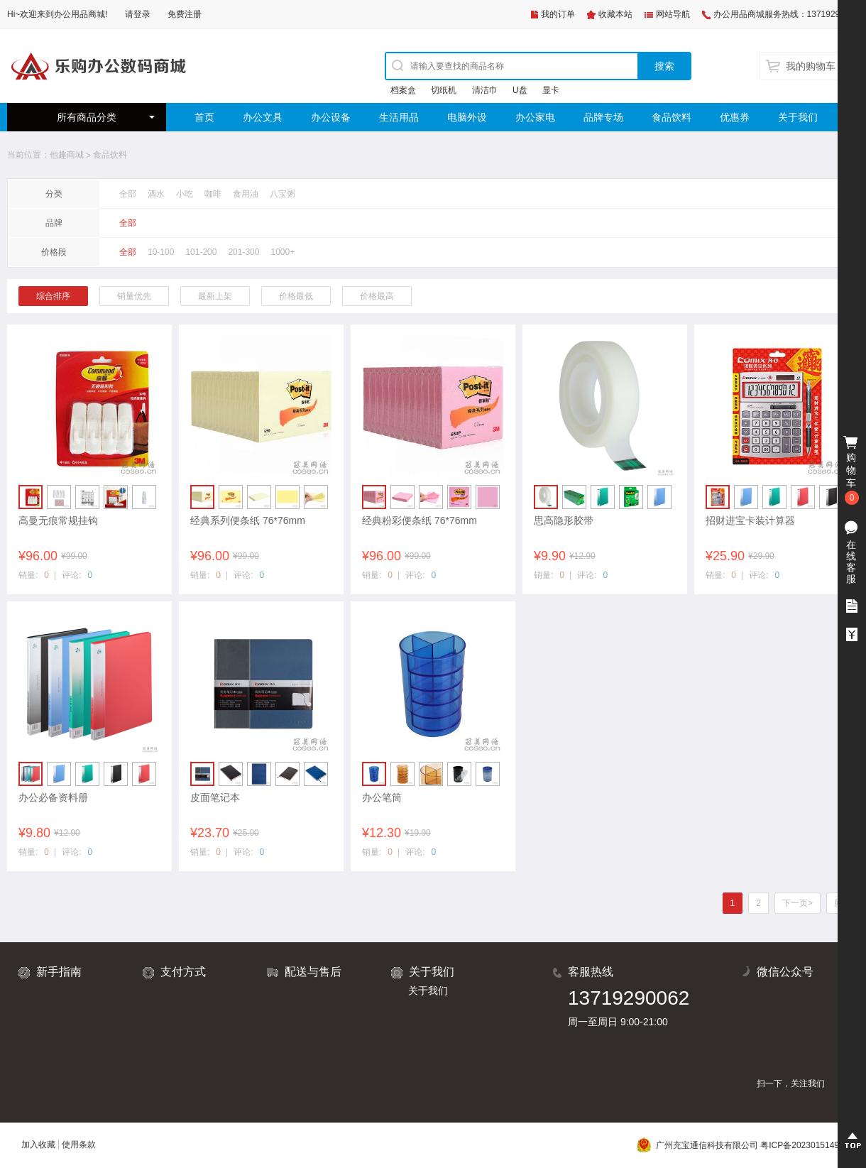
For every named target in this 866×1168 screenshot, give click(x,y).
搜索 (664, 66)
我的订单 (558, 14)
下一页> (797, 903)
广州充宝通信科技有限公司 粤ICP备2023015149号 (742, 1145)
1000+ (282, 252)
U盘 (520, 90)
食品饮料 (671, 117)
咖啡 (212, 194)
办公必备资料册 (53, 797)
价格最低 (296, 296)
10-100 (161, 252)
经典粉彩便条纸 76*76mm (419, 520)
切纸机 (443, 90)
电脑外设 (467, 117)
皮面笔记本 (215, 797)
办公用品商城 (79, 14)
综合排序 (53, 296)
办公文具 (263, 117)
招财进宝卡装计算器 (750, 520)
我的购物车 (810, 66)
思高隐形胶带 (563, 520)
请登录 (137, 14)
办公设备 (331, 117)
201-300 (243, 252)
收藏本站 (615, 14)
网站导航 (673, 14)
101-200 (201, 252)
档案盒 (403, 90)
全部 (127, 194)
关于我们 (798, 117)
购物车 (851, 470)
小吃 (184, 194)
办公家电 (535, 117)
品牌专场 (603, 117)
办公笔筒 (382, 797)
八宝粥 (282, 194)
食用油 (245, 194)
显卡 (550, 90)
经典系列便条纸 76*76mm (247, 520)
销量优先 (134, 296)
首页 (204, 117)
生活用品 (399, 117)
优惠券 (735, 117)
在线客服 (851, 561)
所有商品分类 (86, 117)
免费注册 (185, 14)
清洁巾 (485, 90)
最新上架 (215, 296)
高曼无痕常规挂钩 (58, 520)
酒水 (156, 194)
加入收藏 (38, 1145)
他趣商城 (67, 155)
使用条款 (79, 1145)
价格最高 (377, 296)
